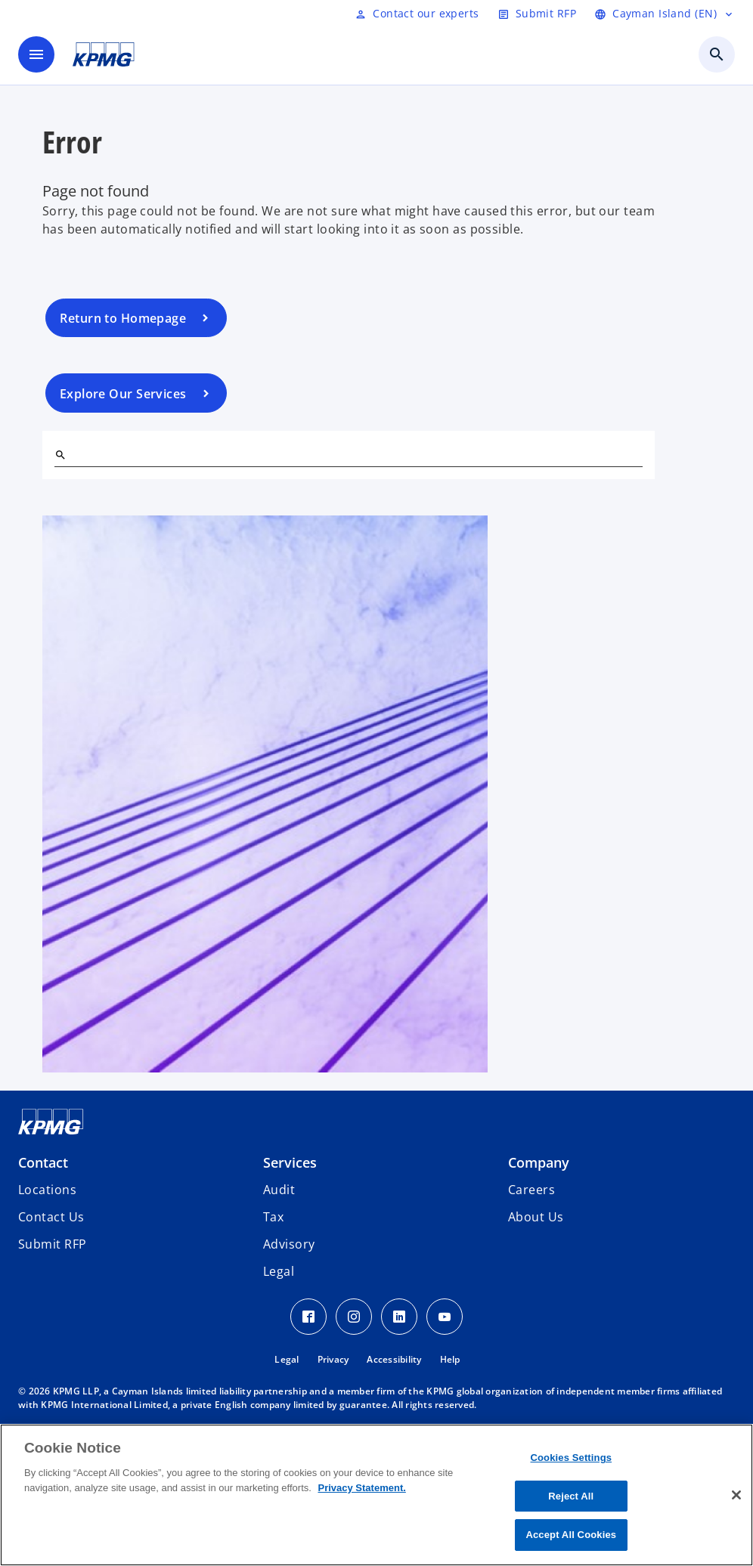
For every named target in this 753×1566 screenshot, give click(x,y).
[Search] (60, 455)
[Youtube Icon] (444, 1316)
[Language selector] (664, 13)
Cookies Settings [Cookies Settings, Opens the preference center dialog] (571, 1457)
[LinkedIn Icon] (399, 1316)
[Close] (736, 1495)
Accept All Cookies (570, 1534)
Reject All (570, 1496)
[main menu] (36, 54)
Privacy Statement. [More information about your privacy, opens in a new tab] (361, 1487)
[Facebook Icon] (308, 1316)
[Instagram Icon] (354, 1316)
